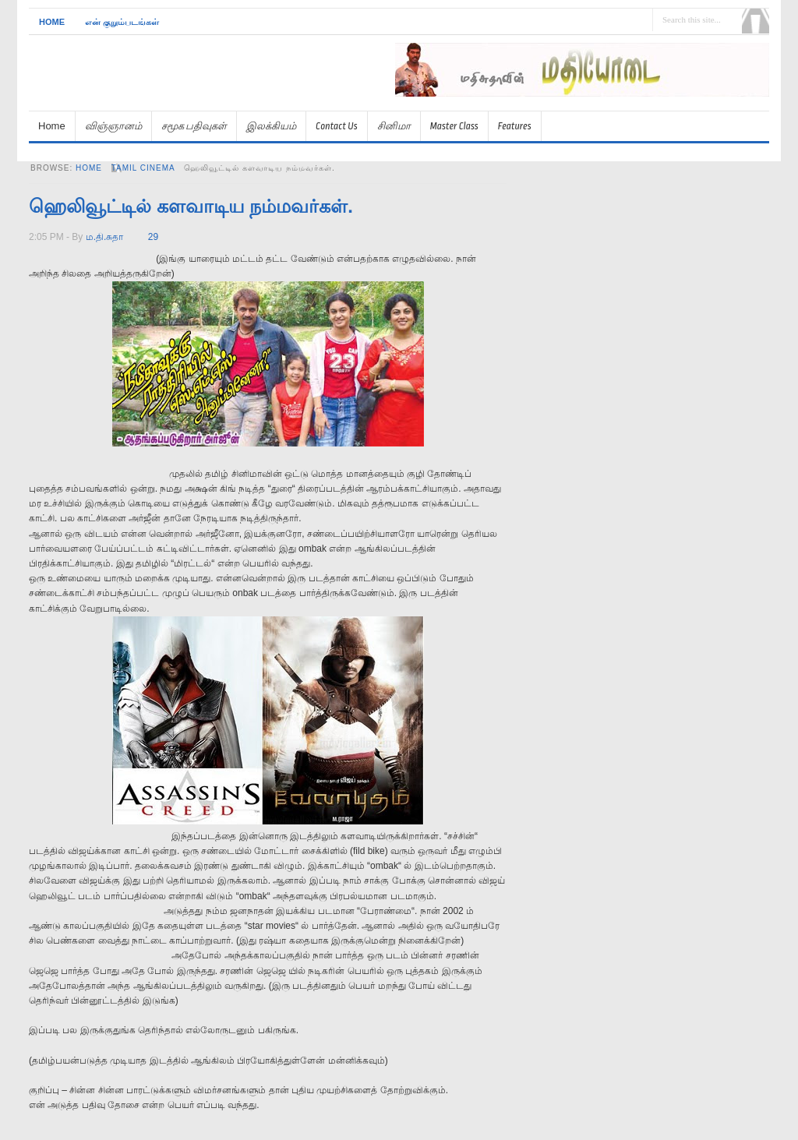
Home (52, 21)
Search (755, 21)
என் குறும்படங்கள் (122, 21)
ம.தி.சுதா (105, 236)
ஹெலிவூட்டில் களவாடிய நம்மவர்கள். (191, 206)
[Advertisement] (586, 103)
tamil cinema (143, 168)
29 (153, 236)
